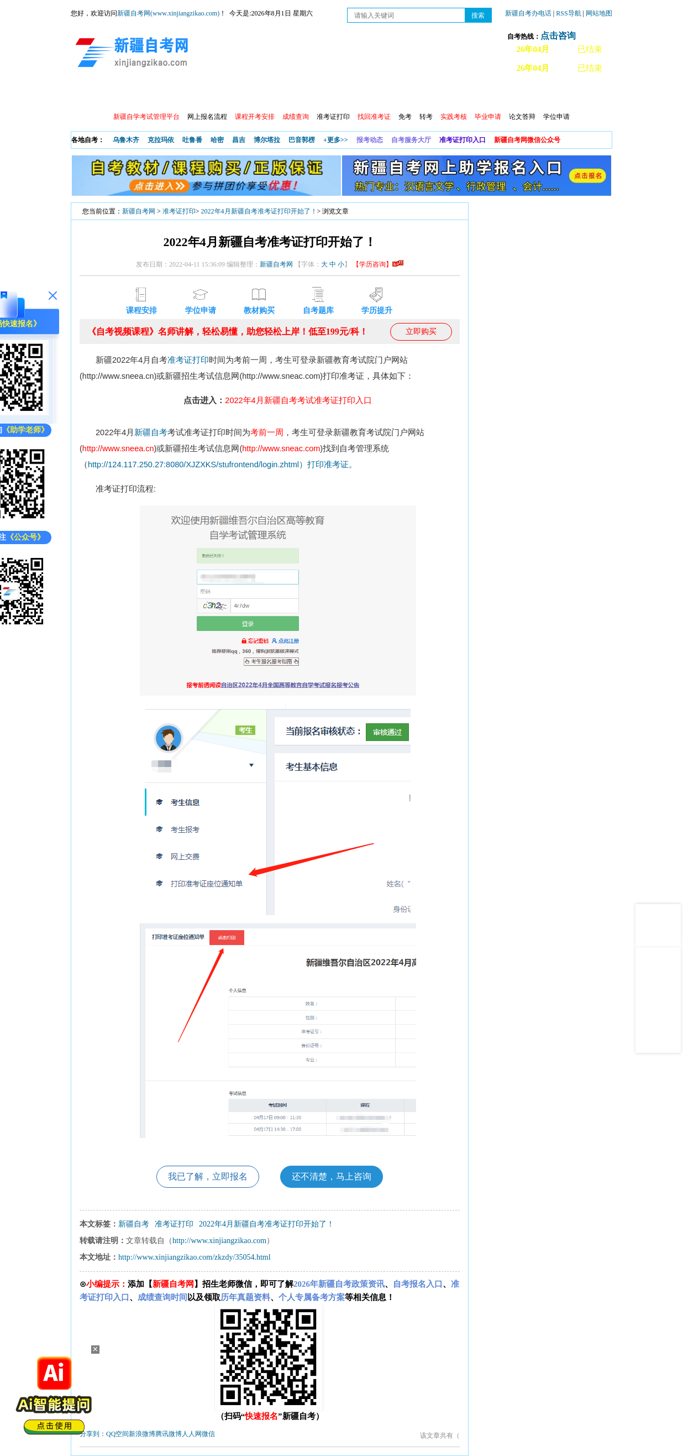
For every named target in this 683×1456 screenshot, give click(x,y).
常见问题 (506, 94)
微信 (208, 1434)
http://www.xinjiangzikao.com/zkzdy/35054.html (194, 1257)
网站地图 (599, 13)
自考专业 (316, 94)
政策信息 (126, 94)
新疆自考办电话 (528, 13)
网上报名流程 (207, 117)
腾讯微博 (168, 1434)
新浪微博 (142, 1434)
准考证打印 (333, 117)
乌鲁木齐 (126, 140)
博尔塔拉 (267, 140)
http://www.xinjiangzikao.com (219, 1240)
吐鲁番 (192, 140)
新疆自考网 (138, 211)
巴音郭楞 (301, 140)
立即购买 (421, 331)
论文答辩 (522, 117)
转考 (426, 117)
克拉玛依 (161, 140)
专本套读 (364, 94)
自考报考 (174, 94)
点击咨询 (558, 35)
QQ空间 (117, 1434)
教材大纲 (411, 94)
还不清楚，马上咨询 (331, 1176)
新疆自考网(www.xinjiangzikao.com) (168, 13)
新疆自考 (150, 432)
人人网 (192, 1434)
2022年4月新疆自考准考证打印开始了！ (259, 211)
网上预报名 (558, 94)
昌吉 (238, 140)
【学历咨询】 (378, 264)
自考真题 (459, 94)
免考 (405, 117)
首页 (86, 94)
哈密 (217, 140)
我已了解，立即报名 (208, 1176)
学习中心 (269, 94)
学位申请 (556, 117)
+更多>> (335, 140)
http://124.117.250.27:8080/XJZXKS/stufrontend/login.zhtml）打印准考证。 (222, 464)
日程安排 (221, 94)
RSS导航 (569, 13)
